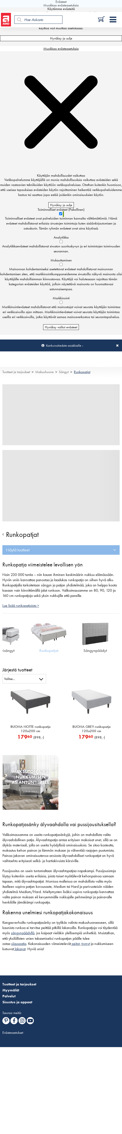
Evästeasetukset (12, 1032)
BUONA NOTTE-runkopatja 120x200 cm (30, 728)
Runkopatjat (82, 372)
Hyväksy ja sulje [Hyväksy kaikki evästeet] (61, 38)
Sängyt (64, 372)
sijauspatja (18, 943)
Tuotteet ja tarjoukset (16, 372)
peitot (75, 943)
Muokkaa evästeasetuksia (61, 48)
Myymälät (10, 990)
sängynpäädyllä (22, 933)
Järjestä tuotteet (17, 669)
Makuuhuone (44, 372)
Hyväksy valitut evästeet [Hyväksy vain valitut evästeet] (61, 327)
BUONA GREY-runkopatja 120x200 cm (91, 728)
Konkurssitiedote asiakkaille (63, 345)
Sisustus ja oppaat (17, 1002)
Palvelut (8, 996)
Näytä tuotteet (18, 550)
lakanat (19, 949)
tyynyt (85, 943)
